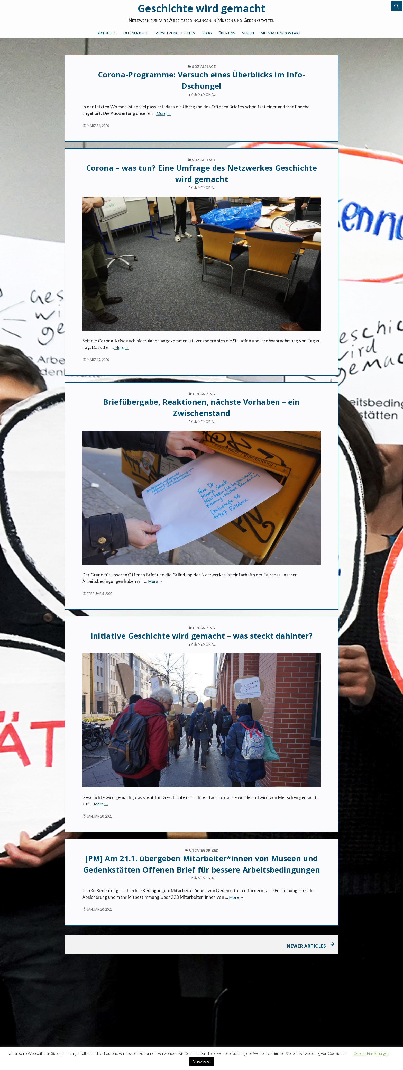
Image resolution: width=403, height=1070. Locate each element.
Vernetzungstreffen (175, 33)
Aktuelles (106, 33)
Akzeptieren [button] (202, 1061)
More (164, 113)
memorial (204, 94)
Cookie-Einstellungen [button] (371, 1053)
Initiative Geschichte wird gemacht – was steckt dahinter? (201, 636)
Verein (248, 33)
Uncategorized (203, 850)
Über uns (227, 33)
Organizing (204, 394)
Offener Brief (135, 33)
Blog (207, 33)
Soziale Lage (203, 67)
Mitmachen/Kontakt (281, 33)
